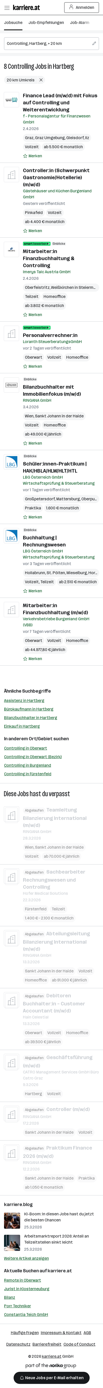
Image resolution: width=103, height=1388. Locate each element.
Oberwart (33, 357)
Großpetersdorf (40, 499)
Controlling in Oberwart (25, 748)
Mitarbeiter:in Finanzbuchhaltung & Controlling (48, 258)
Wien (29, 416)
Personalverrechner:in (50, 335)
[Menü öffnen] (7, 7)
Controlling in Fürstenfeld (27, 774)
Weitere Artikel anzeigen (26, 1258)
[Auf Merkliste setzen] (32, 156)
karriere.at (60, 1271)
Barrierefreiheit (46, 1344)
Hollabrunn (35, 572)
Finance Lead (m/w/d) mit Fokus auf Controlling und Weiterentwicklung (60, 102)
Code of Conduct (79, 1344)
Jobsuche (13, 22)
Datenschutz (18, 1344)
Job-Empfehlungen (46, 22)
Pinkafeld (34, 212)
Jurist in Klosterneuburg (26, 1288)
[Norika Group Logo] (51, 1366)
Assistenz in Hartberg (24, 700)
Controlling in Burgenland (27, 765)
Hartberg (63, 66)
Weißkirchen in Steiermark (75, 287)
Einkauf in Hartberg (22, 726)
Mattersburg (68, 499)
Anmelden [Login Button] (81, 8)
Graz (29, 137)
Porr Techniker (17, 1306)
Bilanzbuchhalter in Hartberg (30, 717)
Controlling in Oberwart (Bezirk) (33, 756)
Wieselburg (76, 572)
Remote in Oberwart (22, 1280)
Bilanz (9, 1297)
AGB (87, 1332)
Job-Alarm (79, 22)
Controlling (21, 66)
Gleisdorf (75, 137)
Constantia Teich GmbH (26, 1314)
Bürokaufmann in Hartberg (28, 709)
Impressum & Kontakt (61, 1332)
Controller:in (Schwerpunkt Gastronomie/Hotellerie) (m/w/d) (56, 177)
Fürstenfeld (36, 909)
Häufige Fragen (25, 1332)
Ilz (87, 137)
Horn (92, 572)
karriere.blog (18, 1204)
